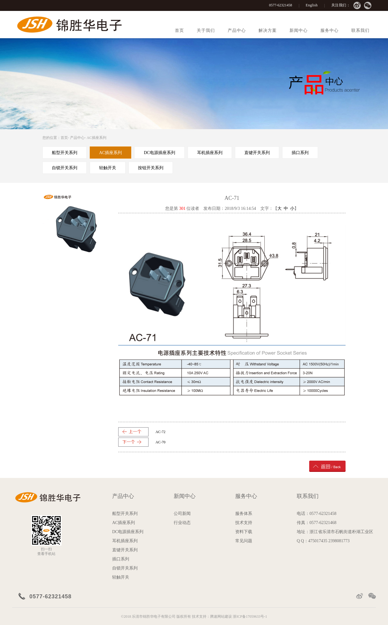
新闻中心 (298, 30)
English (312, 5)
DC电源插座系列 (127, 531)
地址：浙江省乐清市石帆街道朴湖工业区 (335, 531)
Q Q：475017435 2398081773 (323, 541)
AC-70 (161, 442)
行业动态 (182, 522)
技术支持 (243, 522)
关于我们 (206, 30)
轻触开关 (120, 577)
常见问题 (243, 541)
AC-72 (161, 432)
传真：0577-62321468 (316, 522)
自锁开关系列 (125, 568)
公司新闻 (182, 513)
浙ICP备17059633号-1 (250, 616)
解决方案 (268, 30)
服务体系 (243, 513)
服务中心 (329, 30)
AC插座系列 (96, 138)
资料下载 (243, 531)
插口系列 (120, 559)
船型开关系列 (125, 513)
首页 (179, 30)
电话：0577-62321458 (316, 513)
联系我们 (360, 30)
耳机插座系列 (125, 541)
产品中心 (237, 30)
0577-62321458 (280, 5)
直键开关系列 (125, 550)
